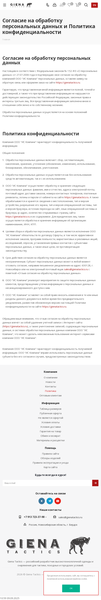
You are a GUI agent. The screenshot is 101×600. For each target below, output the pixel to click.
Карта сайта (50, 467)
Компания (50, 372)
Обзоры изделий (50, 458)
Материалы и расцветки (51, 440)
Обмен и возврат (50, 435)
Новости (50, 381)
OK (71, 588)
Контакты (50, 386)
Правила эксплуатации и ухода (50, 462)
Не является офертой (50, 417)
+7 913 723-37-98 (34, 517)
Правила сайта (50, 453)
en (94, 5)
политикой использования (60, 578)
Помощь (50, 448)
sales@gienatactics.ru (76, 269)
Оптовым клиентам (50, 395)
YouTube (57, 501)
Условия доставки (50, 426)
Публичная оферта (51, 413)
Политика (50, 390)
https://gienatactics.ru (68, 82)
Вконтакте (42, 501)
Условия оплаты (50, 422)
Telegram (50, 501)
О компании (50, 377)
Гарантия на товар (50, 431)
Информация (50, 403)
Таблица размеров (50, 408)
